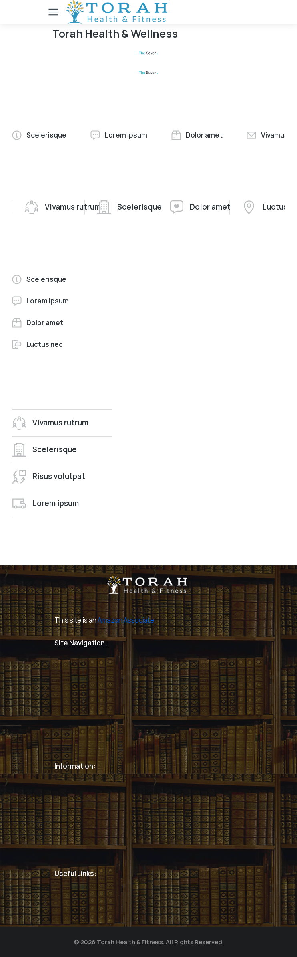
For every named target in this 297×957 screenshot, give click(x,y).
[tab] (39, 135)
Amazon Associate (126, 620)
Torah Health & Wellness (115, 33)
